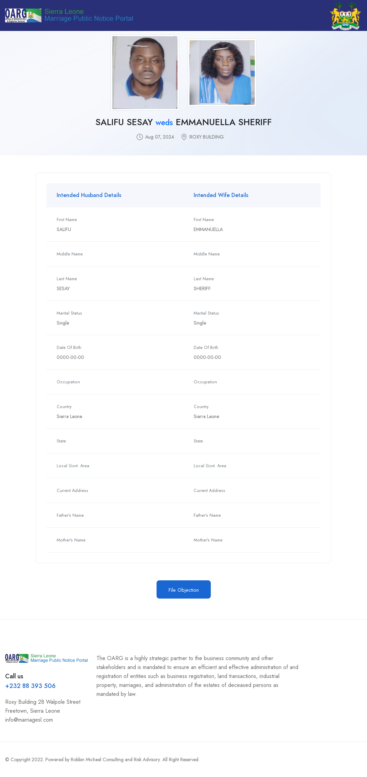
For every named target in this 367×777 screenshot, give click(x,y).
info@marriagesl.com (29, 720)
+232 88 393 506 (30, 685)
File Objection (184, 590)
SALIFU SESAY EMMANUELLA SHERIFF (183, 122)
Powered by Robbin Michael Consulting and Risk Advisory (102, 759)
